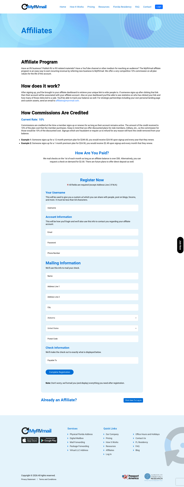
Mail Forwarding (77, 442)
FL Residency (142, 442)
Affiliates (110, 450)
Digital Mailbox (77, 438)
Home (63, 6)
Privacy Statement (28, 479)
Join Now (180, 245)
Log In (109, 454)
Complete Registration (59, 372)
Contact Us (141, 438)
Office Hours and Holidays (148, 434)
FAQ (137, 6)
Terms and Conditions (47, 479)
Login (159, 7)
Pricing (91, 6)
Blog (138, 450)
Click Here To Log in (133, 400)
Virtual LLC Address (79, 450)
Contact (147, 6)
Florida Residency (122, 6)
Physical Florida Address (81, 434)
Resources (103, 6)
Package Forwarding (79, 446)
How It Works (77, 6)
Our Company (112, 434)
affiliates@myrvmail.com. (68, 100)
